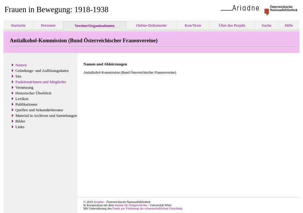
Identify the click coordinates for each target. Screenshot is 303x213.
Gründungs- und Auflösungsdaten (42, 70)
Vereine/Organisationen (94, 25)
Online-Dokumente (151, 25)
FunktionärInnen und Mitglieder (40, 82)
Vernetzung (24, 87)
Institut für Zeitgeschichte (131, 205)
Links (19, 127)
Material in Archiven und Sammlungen (46, 115)
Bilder (20, 121)
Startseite (18, 25)
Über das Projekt (232, 25)
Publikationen (26, 104)
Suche (266, 25)
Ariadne (99, 202)
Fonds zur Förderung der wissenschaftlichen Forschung (147, 208)
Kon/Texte (193, 25)
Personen (48, 25)
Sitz (18, 76)
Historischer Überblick (33, 93)
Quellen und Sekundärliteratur (39, 110)
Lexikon (21, 98)
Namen (21, 65)
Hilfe (289, 25)
